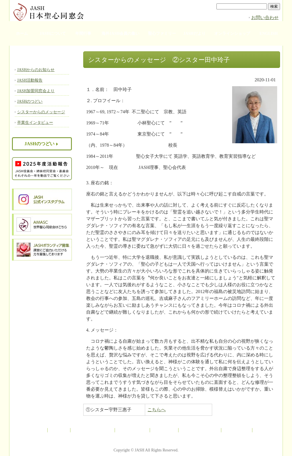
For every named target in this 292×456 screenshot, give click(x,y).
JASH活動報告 (29, 80)
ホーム (22, 33)
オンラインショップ (232, 33)
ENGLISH (268, 33)
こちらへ (156, 409)
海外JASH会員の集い (121, 33)
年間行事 (83, 33)
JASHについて (53, 33)
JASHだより (194, 33)
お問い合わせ (265, 17)
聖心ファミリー (162, 33)
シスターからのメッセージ (41, 112)
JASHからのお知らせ (35, 70)
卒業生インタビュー (35, 122)
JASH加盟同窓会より (35, 91)
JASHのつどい (29, 101)
